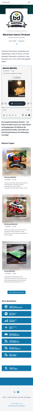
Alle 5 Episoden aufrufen (16, 292)
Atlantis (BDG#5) (10, 68)
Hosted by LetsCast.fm (16, 403)
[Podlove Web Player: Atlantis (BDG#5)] (16, 96)
